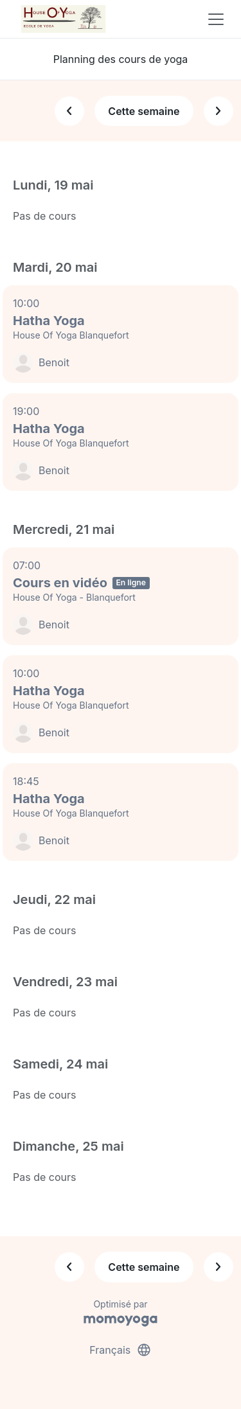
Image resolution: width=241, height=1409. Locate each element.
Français (120, 1350)
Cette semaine (143, 111)
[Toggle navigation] (216, 19)
